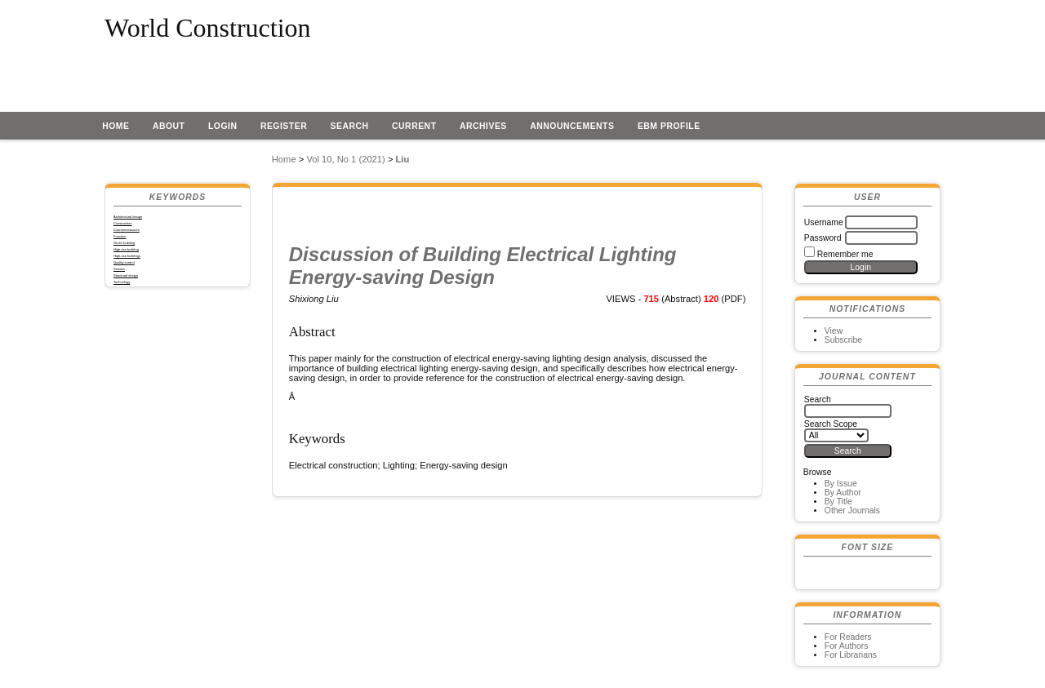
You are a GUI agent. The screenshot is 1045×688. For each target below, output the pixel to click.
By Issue (841, 483)
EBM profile (669, 126)
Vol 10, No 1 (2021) (345, 159)
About (169, 126)
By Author (843, 492)
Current (414, 126)
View (834, 330)
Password (823, 237)
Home (115, 126)
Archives (483, 126)
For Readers (848, 637)
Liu (403, 159)
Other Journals (852, 510)
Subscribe (843, 339)
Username (823, 222)
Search (350, 126)
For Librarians (851, 654)
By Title (838, 501)
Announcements (572, 126)
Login (223, 126)
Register (283, 126)
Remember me (845, 254)
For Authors (847, 645)
